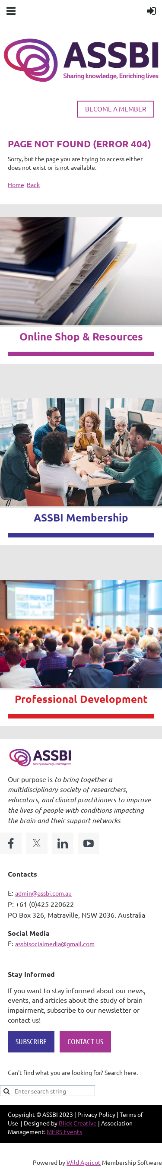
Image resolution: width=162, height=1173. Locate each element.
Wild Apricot (84, 1162)
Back (33, 184)
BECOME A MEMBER (115, 109)
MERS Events (64, 1131)
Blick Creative (78, 1123)
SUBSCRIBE (31, 1041)
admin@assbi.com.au (43, 893)
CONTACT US (85, 1041)
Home (16, 184)
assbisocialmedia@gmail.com (55, 943)
